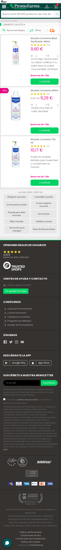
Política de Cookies (30, 541)
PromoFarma (36, 545)
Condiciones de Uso (30, 535)
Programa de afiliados (17, 320)
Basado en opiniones (16, 257)
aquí (5, 449)
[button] (47, 7)
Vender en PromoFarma (18, 324)
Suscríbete (49, 382)
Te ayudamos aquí (16, 291)
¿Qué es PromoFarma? (18, 308)
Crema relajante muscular (43, 204)
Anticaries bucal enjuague (16, 229)
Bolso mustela (16, 221)
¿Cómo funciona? (15, 312)
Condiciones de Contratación (31, 538)
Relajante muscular (16, 196)
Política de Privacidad (30, 532)
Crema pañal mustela (17, 204)
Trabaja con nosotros (17, 316)
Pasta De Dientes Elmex (44, 229)
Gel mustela (43, 213)
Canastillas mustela (43, 196)
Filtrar (35, 30)
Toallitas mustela (44, 221)
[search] (57, 14)
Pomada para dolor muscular (16, 214)
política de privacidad (27, 399)
